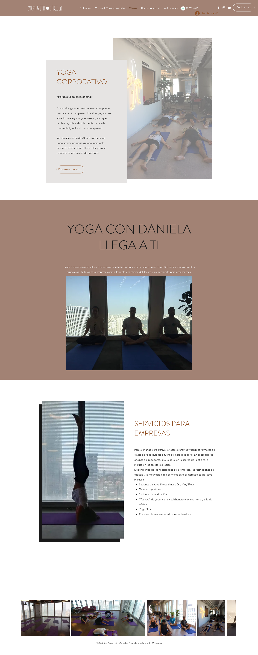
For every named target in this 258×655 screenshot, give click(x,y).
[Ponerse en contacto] (70, 169)
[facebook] (218, 8)
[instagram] (224, 8)
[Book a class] (243, 7)
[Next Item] (230, 618)
